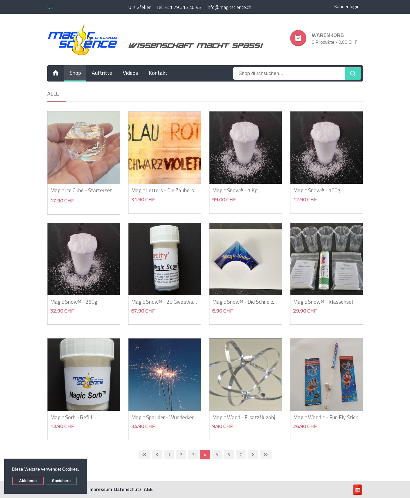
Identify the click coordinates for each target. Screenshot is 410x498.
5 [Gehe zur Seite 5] (217, 454)
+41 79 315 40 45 (182, 7)
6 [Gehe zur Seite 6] (229, 454)
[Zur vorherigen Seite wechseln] (157, 454)
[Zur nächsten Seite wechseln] (253, 454)
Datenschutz (128, 489)
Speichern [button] (61, 481)
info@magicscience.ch (228, 7)
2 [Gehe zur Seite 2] (181, 454)
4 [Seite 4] (205, 454)
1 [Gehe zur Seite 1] (169, 454)
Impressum (100, 489)
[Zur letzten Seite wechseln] (266, 454)
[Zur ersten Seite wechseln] (144, 454)
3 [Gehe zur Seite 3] (193, 454)
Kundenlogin (347, 6)
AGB (148, 489)
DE (50, 7)
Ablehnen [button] (28, 481)
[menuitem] (55, 73)
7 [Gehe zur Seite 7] (240, 454)
